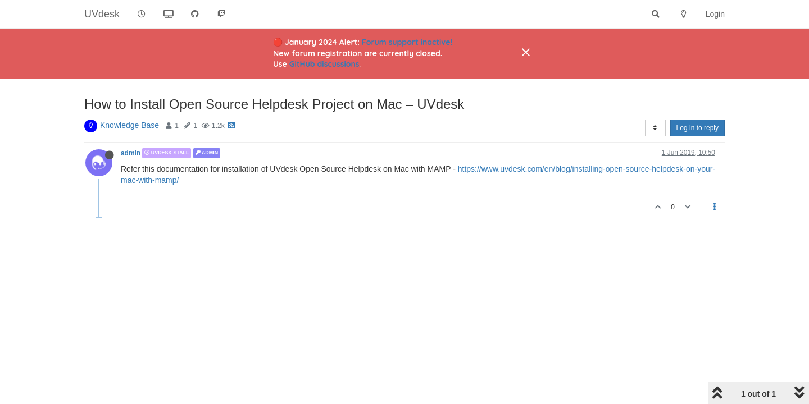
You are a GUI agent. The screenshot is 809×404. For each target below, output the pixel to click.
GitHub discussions (324, 64)
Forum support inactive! (407, 42)
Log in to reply (697, 128)
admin (130, 153)
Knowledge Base (129, 125)
